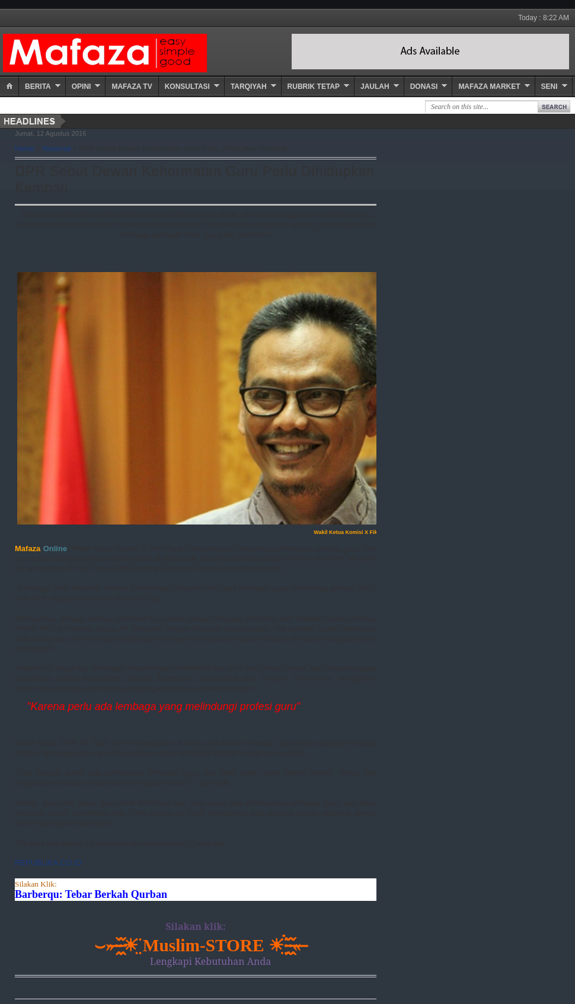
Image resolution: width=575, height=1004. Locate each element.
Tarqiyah (249, 86)
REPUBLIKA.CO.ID (48, 862)
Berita (38, 86)
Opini (81, 86)
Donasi (424, 86)
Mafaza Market (489, 86)
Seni (549, 86)
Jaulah (374, 86)
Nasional (57, 149)
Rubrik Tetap (314, 86)
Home (24, 149)
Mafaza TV (131, 86)
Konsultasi (187, 86)
